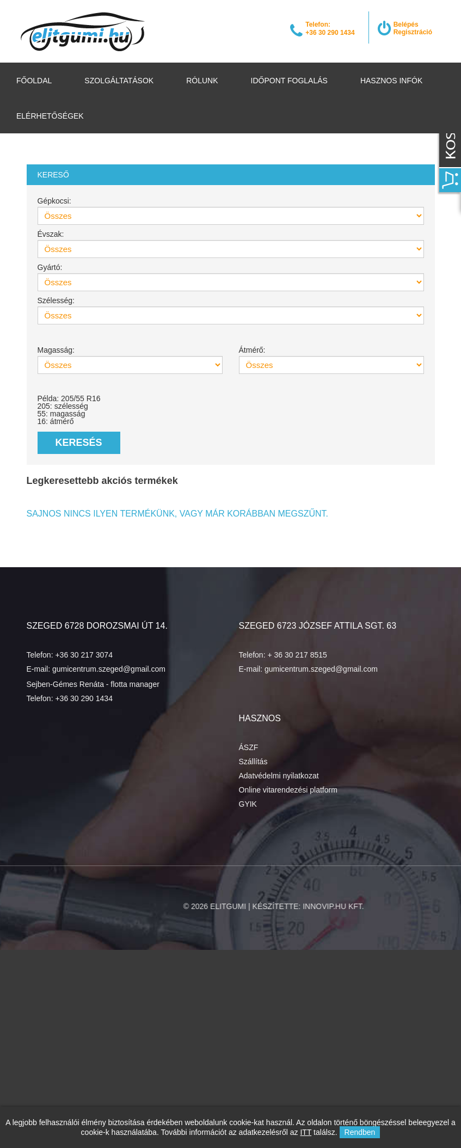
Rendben (360, 1132)
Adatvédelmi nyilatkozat (279, 775)
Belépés (406, 24)
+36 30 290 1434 (84, 698)
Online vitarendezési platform (288, 789)
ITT (305, 1132)
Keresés (79, 442)
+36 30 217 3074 (84, 654)
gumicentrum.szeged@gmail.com (108, 669)
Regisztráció (413, 32)
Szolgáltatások (118, 80)
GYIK (248, 804)
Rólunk (202, 80)
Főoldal (34, 80)
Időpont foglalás (289, 80)
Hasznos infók (391, 80)
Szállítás (253, 761)
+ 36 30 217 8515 (297, 654)
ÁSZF (249, 747)
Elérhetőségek (50, 116)
